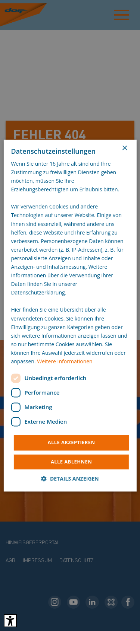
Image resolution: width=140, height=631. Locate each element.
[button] (70, 478)
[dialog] (70, 315)
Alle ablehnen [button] (71, 461)
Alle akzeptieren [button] (71, 442)
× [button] (124, 148)
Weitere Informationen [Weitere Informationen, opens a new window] (64, 361)
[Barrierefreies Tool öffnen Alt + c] (10, 620)
